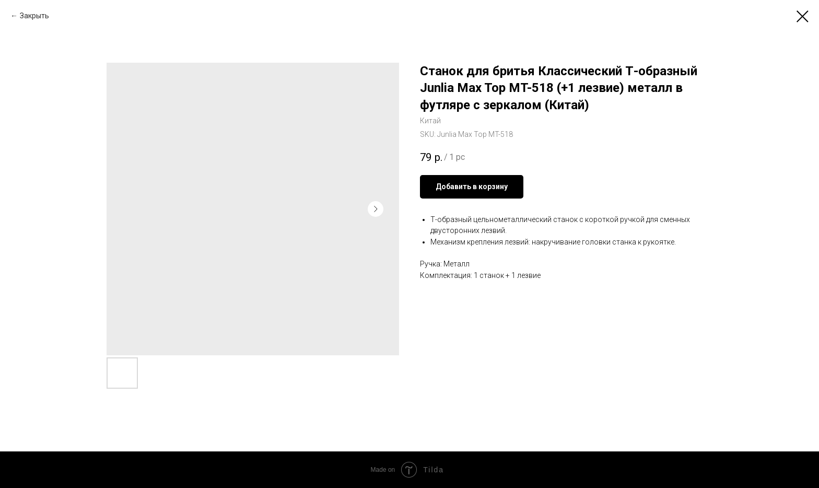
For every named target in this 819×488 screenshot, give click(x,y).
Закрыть (34, 15)
